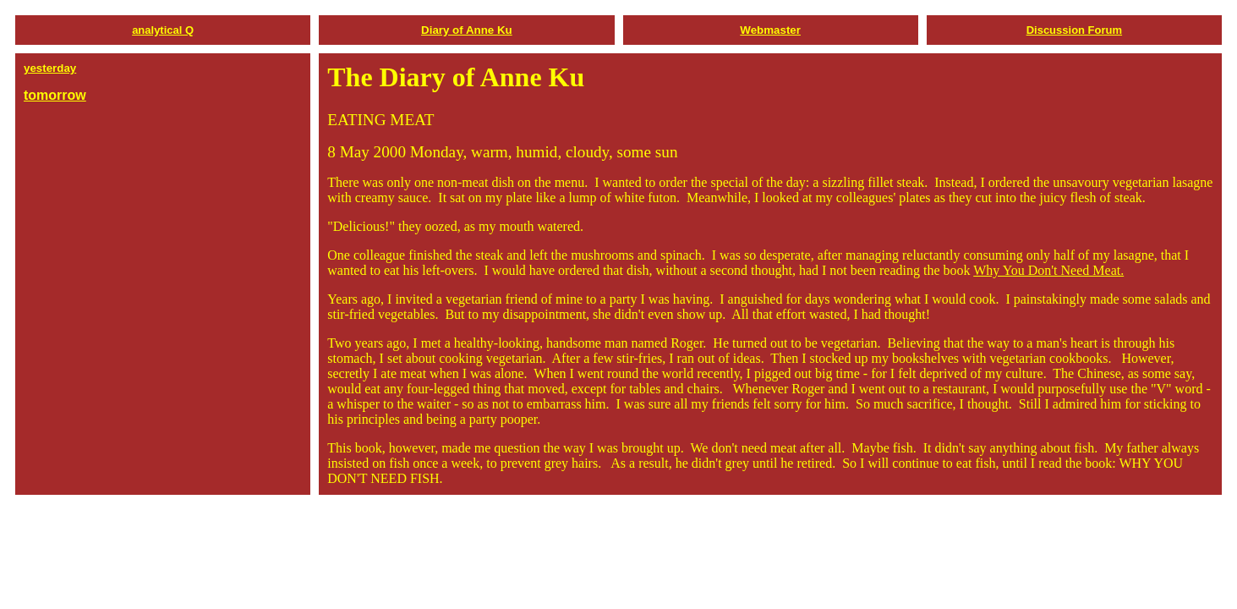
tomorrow (55, 95)
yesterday (50, 68)
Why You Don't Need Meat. (1048, 270)
